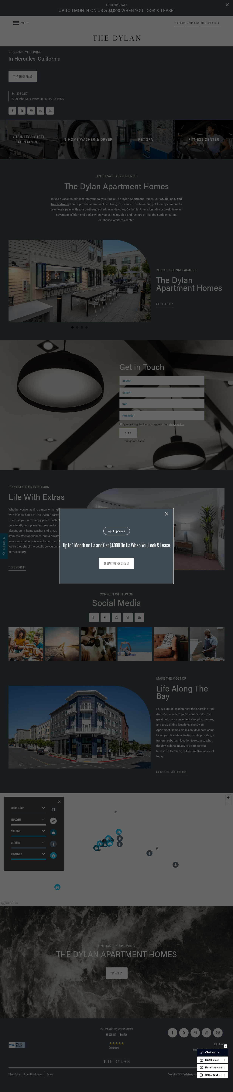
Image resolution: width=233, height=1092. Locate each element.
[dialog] (116, 546)
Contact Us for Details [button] (116, 563)
